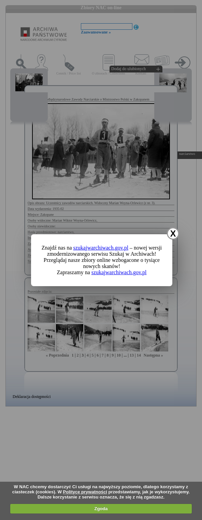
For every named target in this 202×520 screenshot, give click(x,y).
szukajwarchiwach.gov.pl (101, 248)
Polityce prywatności (85, 491)
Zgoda (100, 508)
